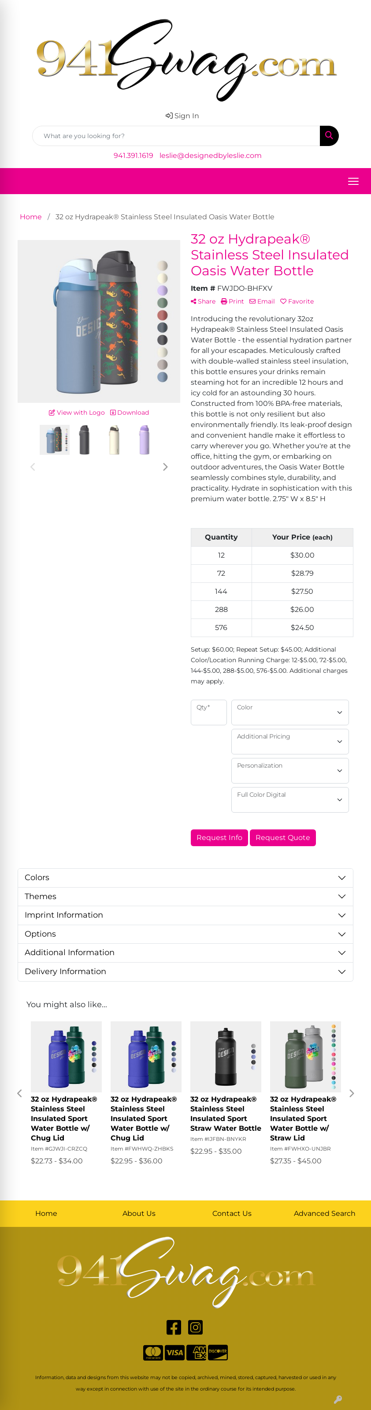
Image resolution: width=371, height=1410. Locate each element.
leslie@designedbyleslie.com (211, 155)
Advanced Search (325, 1213)
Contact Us (232, 1213)
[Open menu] (353, 181)
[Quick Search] (176, 136)
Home (46, 1213)
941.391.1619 (133, 155)
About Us (139, 1213)
